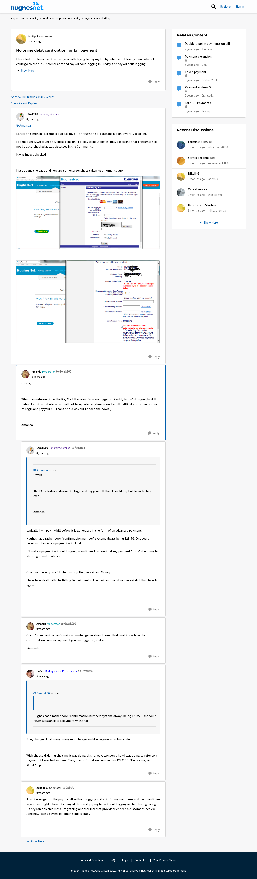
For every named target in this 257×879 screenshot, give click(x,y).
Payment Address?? (198, 87)
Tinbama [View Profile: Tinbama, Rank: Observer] (207, 49)
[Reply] (154, 82)
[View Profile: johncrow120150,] (181, 145)
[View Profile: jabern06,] (181, 177)
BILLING (193, 174)
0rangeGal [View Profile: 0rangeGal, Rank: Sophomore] (208, 95)
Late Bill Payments (198, 103)
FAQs (113, 860)
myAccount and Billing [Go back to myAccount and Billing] (98, 18)
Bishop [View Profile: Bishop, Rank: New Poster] (206, 111)
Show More (25, 70)
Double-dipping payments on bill (207, 44)
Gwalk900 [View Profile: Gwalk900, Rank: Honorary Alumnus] (32, 114)
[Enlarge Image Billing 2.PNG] (88, 301)
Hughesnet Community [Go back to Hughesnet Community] (24, 18)
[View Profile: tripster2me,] (181, 192)
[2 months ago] (196, 147)
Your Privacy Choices (166, 860)
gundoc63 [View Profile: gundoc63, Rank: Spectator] (42, 788)
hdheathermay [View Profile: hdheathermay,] (217, 210)
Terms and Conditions (91, 860)
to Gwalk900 (63, 371)
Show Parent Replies (24, 103)
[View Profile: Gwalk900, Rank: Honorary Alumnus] (20, 117)
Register (225, 6)
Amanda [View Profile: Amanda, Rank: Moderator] (36, 371)
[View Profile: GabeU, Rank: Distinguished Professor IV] (30, 674)
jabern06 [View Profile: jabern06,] (213, 179)
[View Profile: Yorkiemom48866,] (181, 161)
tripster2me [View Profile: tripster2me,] (215, 195)
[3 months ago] (196, 179)
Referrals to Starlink (202, 205)
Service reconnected (201, 158)
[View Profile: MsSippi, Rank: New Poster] (21, 39)
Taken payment (195, 72)
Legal (125, 860)
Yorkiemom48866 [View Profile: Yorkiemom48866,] (218, 163)
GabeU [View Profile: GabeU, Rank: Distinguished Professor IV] (40, 671)
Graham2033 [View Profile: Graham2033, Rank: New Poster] (209, 80)
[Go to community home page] (27, 6)
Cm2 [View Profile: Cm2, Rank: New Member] (204, 64)
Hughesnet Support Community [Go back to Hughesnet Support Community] (61, 18)
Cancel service (197, 189)
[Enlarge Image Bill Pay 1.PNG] (88, 212)
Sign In (240, 6)
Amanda (25, 126)
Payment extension (198, 57)
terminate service (200, 142)
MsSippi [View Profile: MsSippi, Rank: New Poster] (33, 36)
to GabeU (68, 788)
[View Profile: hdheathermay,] (181, 208)
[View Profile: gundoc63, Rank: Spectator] (30, 790)
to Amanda (78, 448)
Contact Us (141, 860)
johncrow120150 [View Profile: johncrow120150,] (218, 147)
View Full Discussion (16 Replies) (33, 97)
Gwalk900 (43, 693)
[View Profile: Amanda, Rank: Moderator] (25, 374)
